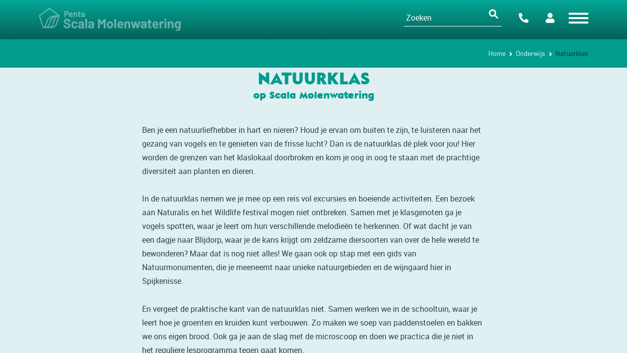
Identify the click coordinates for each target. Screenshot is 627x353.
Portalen (550, 18)
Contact (524, 18)
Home (497, 53)
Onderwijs (530, 53)
